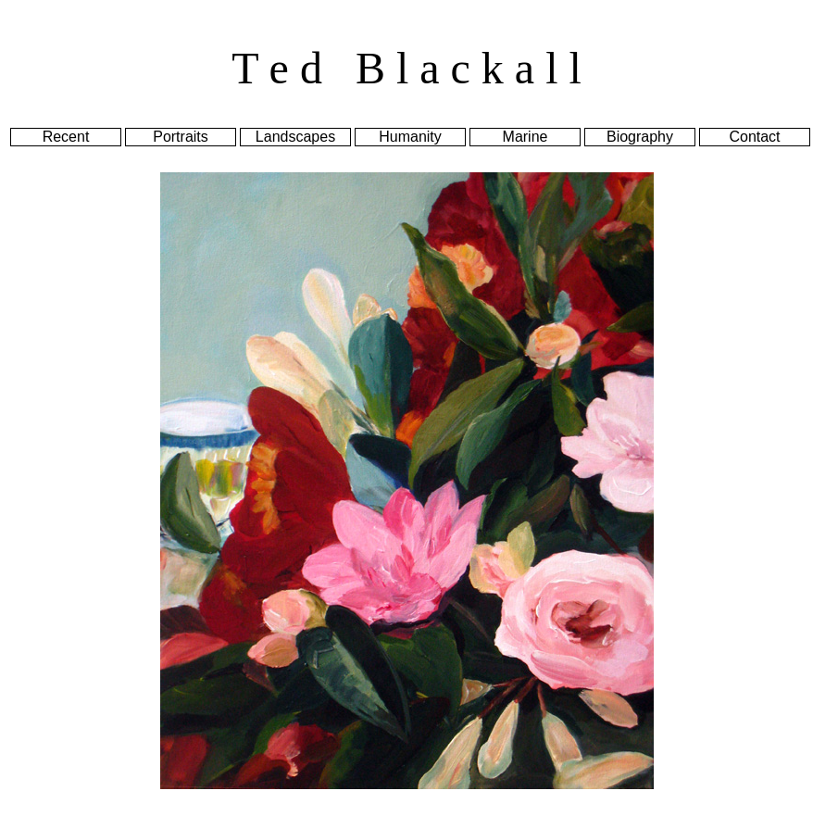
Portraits (180, 136)
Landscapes (295, 136)
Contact (754, 136)
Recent (66, 136)
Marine (525, 136)
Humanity (410, 136)
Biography (640, 136)
